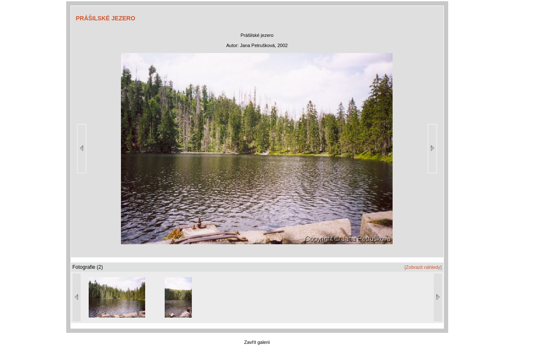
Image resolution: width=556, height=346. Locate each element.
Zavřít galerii (257, 342)
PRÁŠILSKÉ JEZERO (105, 18)
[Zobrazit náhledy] (422, 267)
